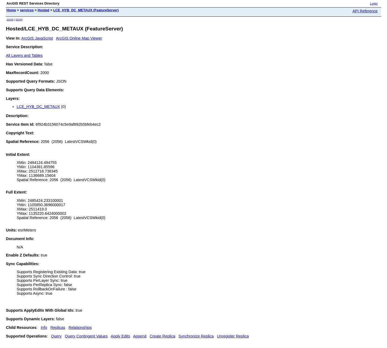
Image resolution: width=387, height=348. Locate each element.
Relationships (80, 327)
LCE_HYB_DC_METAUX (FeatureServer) (86, 10)
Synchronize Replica (196, 336)
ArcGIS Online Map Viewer (79, 38)
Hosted (43, 10)
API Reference (365, 11)
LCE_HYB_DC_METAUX (38, 106)
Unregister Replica (233, 336)
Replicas (58, 327)
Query (56, 336)
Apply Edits (120, 336)
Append (139, 336)
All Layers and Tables (24, 55)
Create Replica (162, 336)
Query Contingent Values (86, 336)
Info (44, 327)
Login (374, 3)
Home (11, 10)
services (27, 10)
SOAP (19, 19)
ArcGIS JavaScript (37, 38)
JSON (9, 19)
